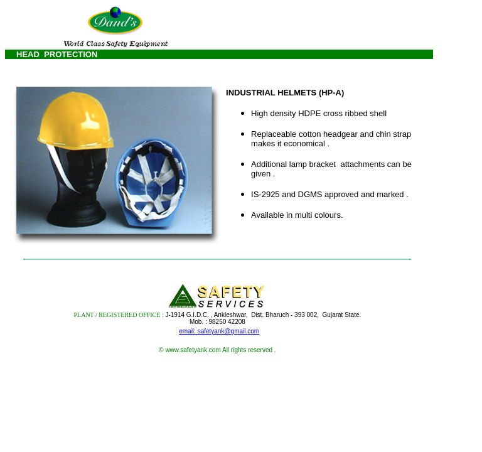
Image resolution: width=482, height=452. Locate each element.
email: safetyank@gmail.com (219, 331)
